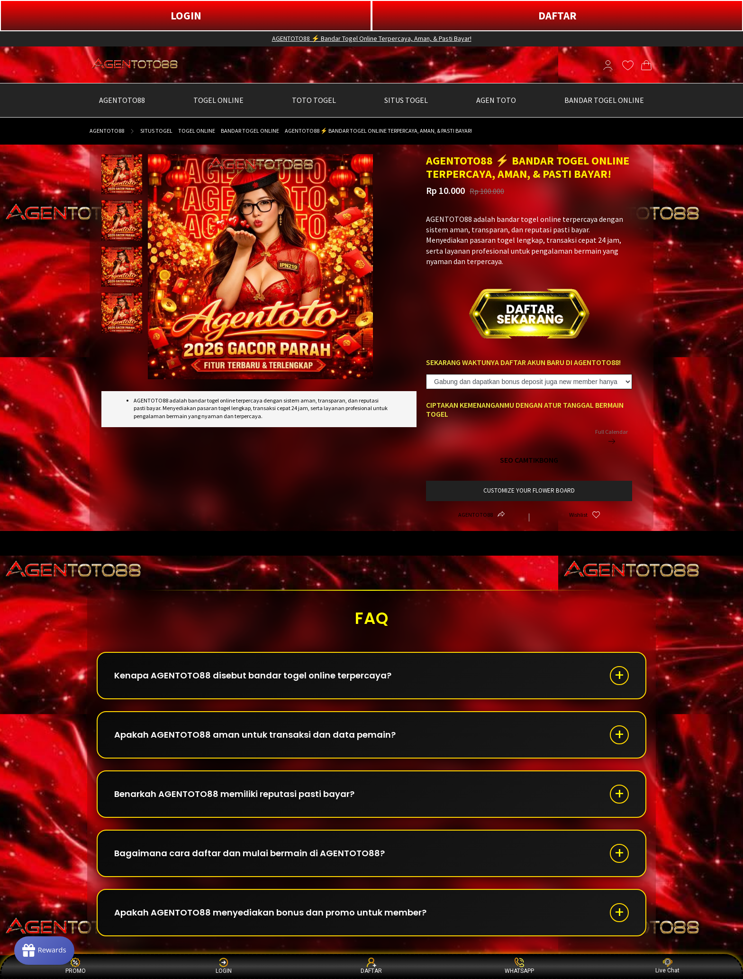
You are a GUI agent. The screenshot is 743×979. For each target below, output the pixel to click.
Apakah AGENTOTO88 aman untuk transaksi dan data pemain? (255, 735)
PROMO (75, 966)
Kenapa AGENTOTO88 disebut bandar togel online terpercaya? (252, 675)
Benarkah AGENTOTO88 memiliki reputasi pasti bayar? (234, 794)
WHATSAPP (519, 966)
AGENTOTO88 (107, 130)
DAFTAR (557, 15)
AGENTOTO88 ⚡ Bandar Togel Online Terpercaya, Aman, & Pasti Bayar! (371, 38)
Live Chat (667, 966)
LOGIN (186, 15)
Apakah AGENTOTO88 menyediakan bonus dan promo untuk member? (270, 912)
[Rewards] (44, 950)
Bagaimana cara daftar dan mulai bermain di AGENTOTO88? (249, 853)
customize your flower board (529, 490)
